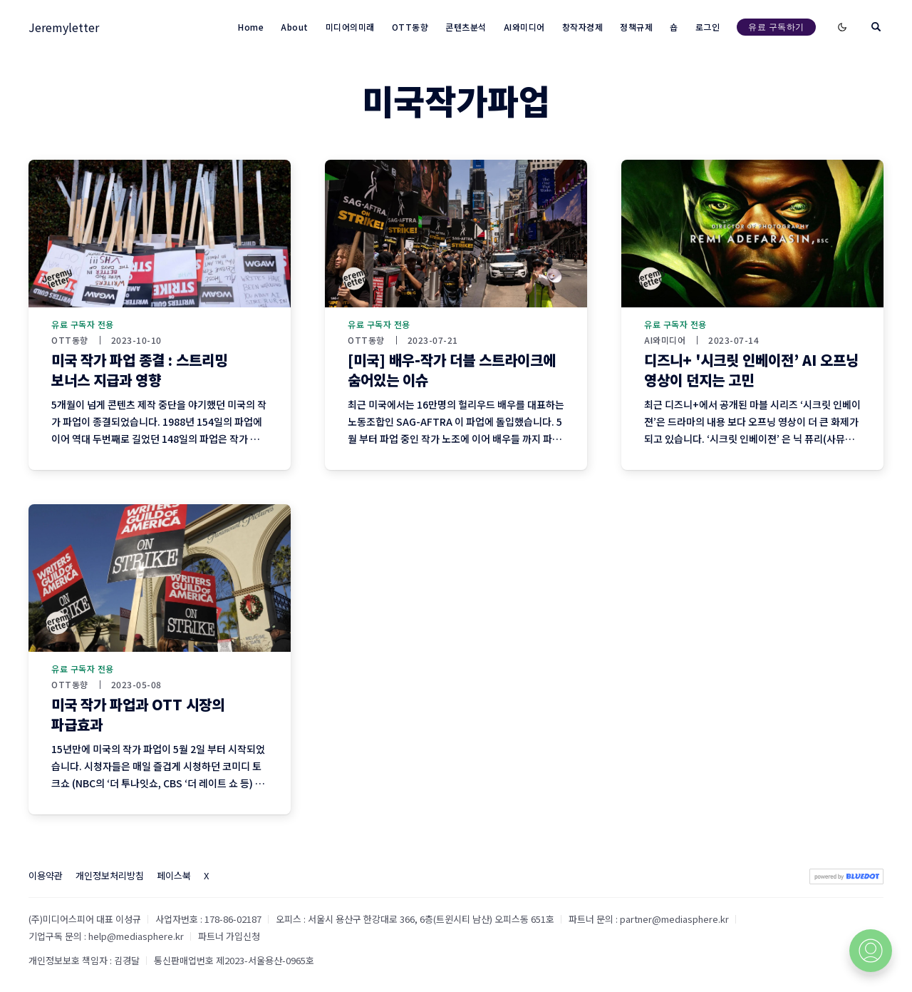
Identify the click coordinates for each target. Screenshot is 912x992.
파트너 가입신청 (229, 936)
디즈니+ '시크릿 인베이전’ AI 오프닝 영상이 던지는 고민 (751, 369)
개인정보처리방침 (110, 875)
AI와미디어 (664, 340)
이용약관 (45, 875)
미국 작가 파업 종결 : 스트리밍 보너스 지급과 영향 (139, 369)
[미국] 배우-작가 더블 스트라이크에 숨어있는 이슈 (452, 369)
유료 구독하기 (776, 26)
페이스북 (174, 875)
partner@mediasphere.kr (674, 919)
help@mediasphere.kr (136, 936)
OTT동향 (69, 340)
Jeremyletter (63, 27)
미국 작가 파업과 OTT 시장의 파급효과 (137, 714)
